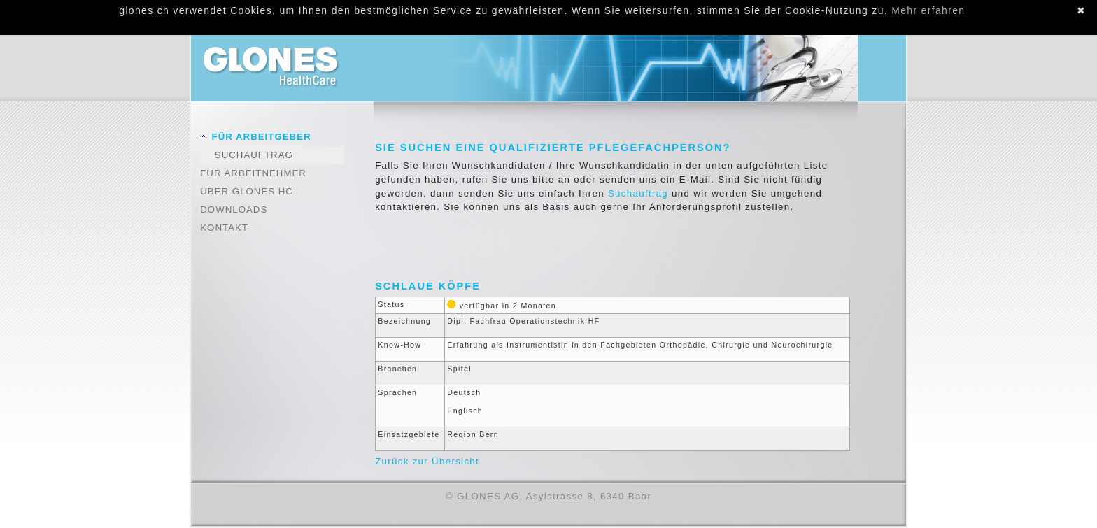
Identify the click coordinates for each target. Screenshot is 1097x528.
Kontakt (224, 227)
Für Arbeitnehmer (253, 173)
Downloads (233, 209)
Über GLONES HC (246, 191)
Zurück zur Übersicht (427, 461)
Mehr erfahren (928, 10)
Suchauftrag (254, 155)
